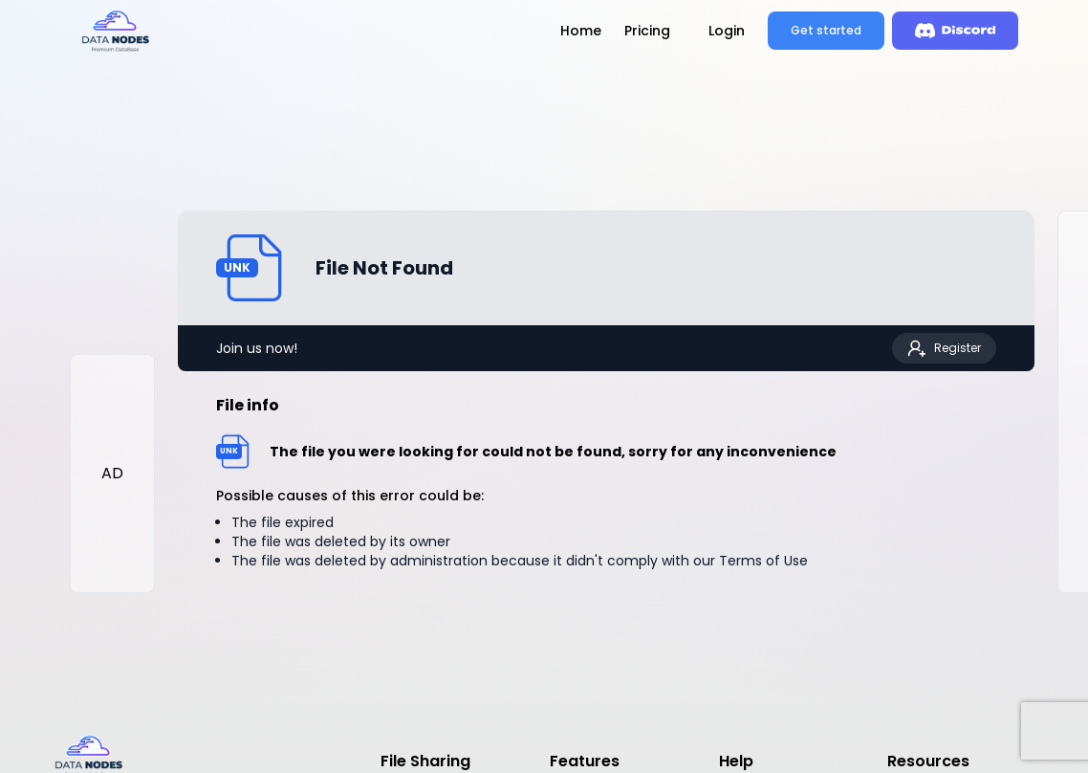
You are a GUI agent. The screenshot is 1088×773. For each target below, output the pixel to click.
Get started (826, 30)
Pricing (647, 30)
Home (580, 30)
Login (726, 30)
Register (944, 348)
